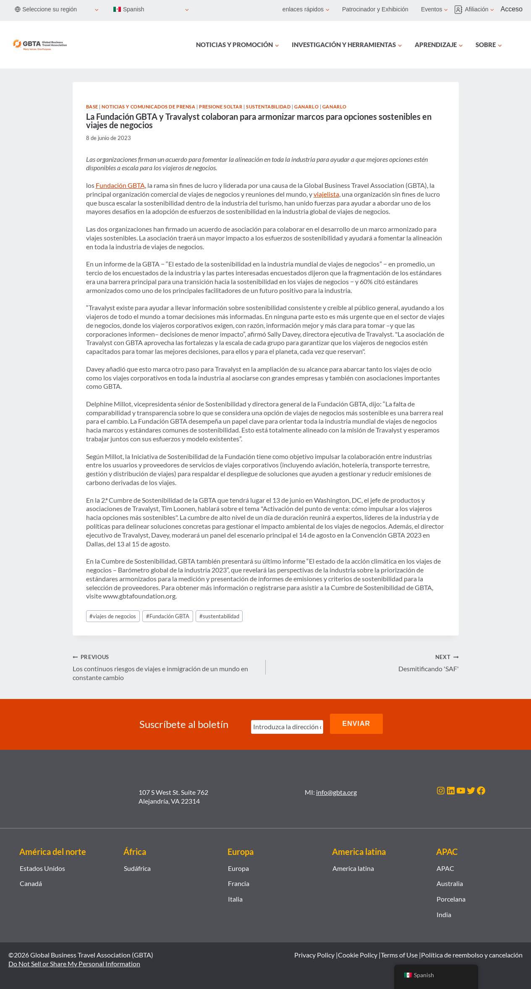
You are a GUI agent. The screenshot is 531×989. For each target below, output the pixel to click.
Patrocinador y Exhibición (375, 9)
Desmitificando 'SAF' (365, 662)
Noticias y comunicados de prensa (148, 106)
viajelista (326, 194)
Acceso (512, 9)
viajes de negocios (112, 616)
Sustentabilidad (268, 106)
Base (92, 106)
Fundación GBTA (120, 185)
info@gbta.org (336, 790)
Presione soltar (220, 106)
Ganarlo (306, 106)
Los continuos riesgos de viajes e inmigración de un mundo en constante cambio (166, 666)
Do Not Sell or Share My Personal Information (74, 961)
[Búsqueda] (518, 45)
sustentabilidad (219, 616)
